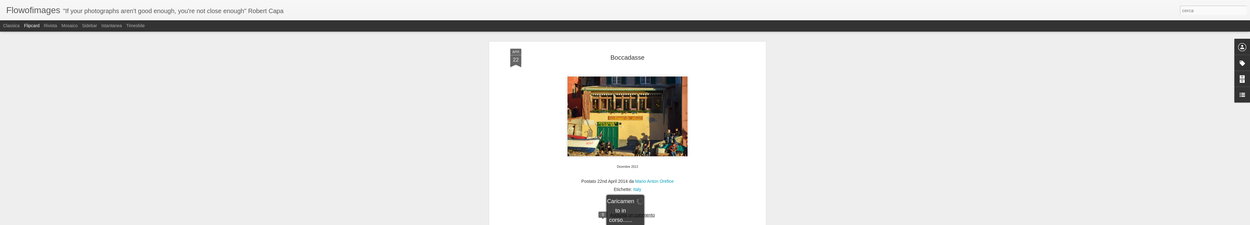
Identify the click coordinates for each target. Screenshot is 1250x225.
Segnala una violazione (670, 221)
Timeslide (135, 25)
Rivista (50, 25)
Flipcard (32, 25)
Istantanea (112, 25)
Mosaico (69, 25)
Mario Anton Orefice (654, 136)
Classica (11, 25)
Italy (637, 145)
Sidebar (89, 25)
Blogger (644, 221)
